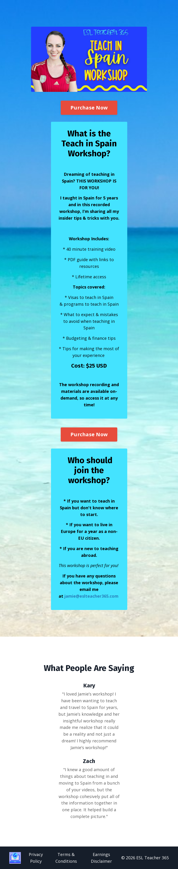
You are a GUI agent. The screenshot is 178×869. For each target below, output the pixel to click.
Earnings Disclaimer (101, 858)
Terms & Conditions (66, 858)
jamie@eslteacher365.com (91, 596)
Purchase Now (89, 107)
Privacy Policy (36, 858)
